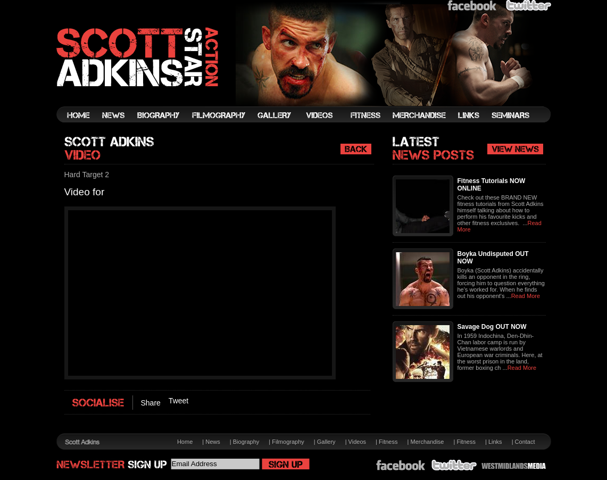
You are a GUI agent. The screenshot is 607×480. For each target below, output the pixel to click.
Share (151, 403)
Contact (525, 441)
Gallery (326, 441)
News (212, 441)
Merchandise (427, 441)
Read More (525, 296)
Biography (246, 441)
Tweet (178, 400)
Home (185, 441)
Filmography (288, 441)
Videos (357, 441)
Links (495, 441)
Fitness (388, 441)
